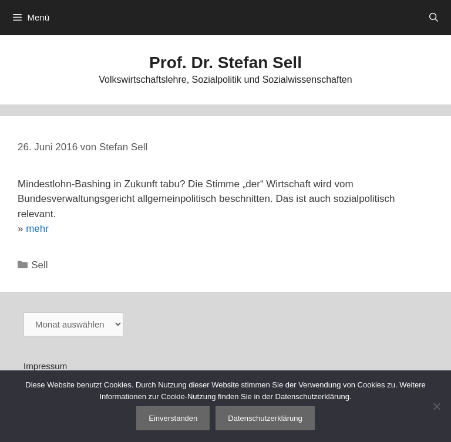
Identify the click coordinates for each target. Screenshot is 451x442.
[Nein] (436, 406)
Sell (39, 265)
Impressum (45, 366)
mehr (37, 228)
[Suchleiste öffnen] (433, 17)
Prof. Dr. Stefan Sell (225, 62)
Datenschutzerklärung (265, 418)
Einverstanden (173, 418)
